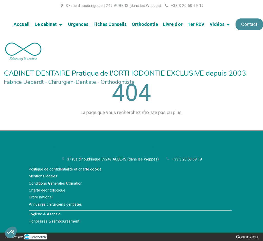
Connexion (247, 236)
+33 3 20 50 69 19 (187, 159)
